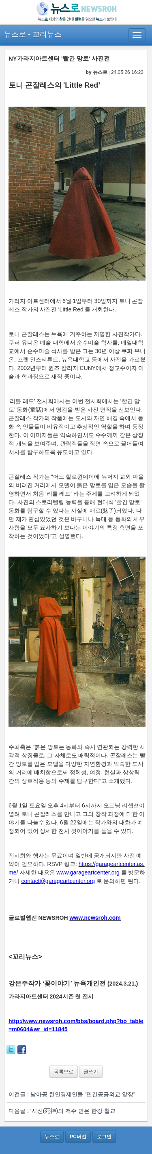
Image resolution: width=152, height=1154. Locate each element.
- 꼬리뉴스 (45, 34)
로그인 (104, 1136)
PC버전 (78, 1136)
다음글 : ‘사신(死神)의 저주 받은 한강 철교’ (63, 1111)
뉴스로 (15, 34)
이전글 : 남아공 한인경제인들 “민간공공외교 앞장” (72, 1094)
